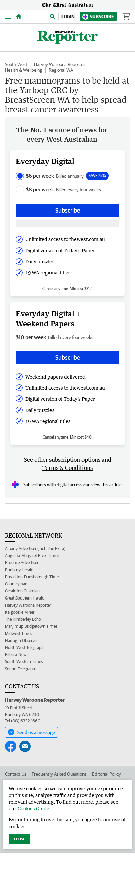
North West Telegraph (24, 647)
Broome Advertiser (21, 562)
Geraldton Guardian (22, 590)
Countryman (16, 583)
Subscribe (98, 17)
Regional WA (61, 70)
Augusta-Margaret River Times (32, 555)
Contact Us (15, 774)
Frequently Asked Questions (59, 774)
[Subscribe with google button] (67, 223)
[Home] (19, 16)
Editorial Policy (106, 774)
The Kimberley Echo (23, 619)
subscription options (74, 459)
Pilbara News (16, 654)
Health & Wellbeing (23, 70)
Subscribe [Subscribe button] (67, 210)
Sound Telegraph (20, 668)
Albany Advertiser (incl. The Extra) (35, 548)
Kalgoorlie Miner (19, 612)
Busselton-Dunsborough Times (32, 576)
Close (19, 839)
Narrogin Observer (21, 640)
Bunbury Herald (19, 569)
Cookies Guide (33, 808)
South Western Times (24, 661)
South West (16, 64)
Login (68, 16)
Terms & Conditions (67, 467)
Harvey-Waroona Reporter (59, 64)
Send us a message (31, 732)
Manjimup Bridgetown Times (31, 626)
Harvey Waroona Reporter (28, 605)
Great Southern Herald (24, 598)
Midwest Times (18, 633)
